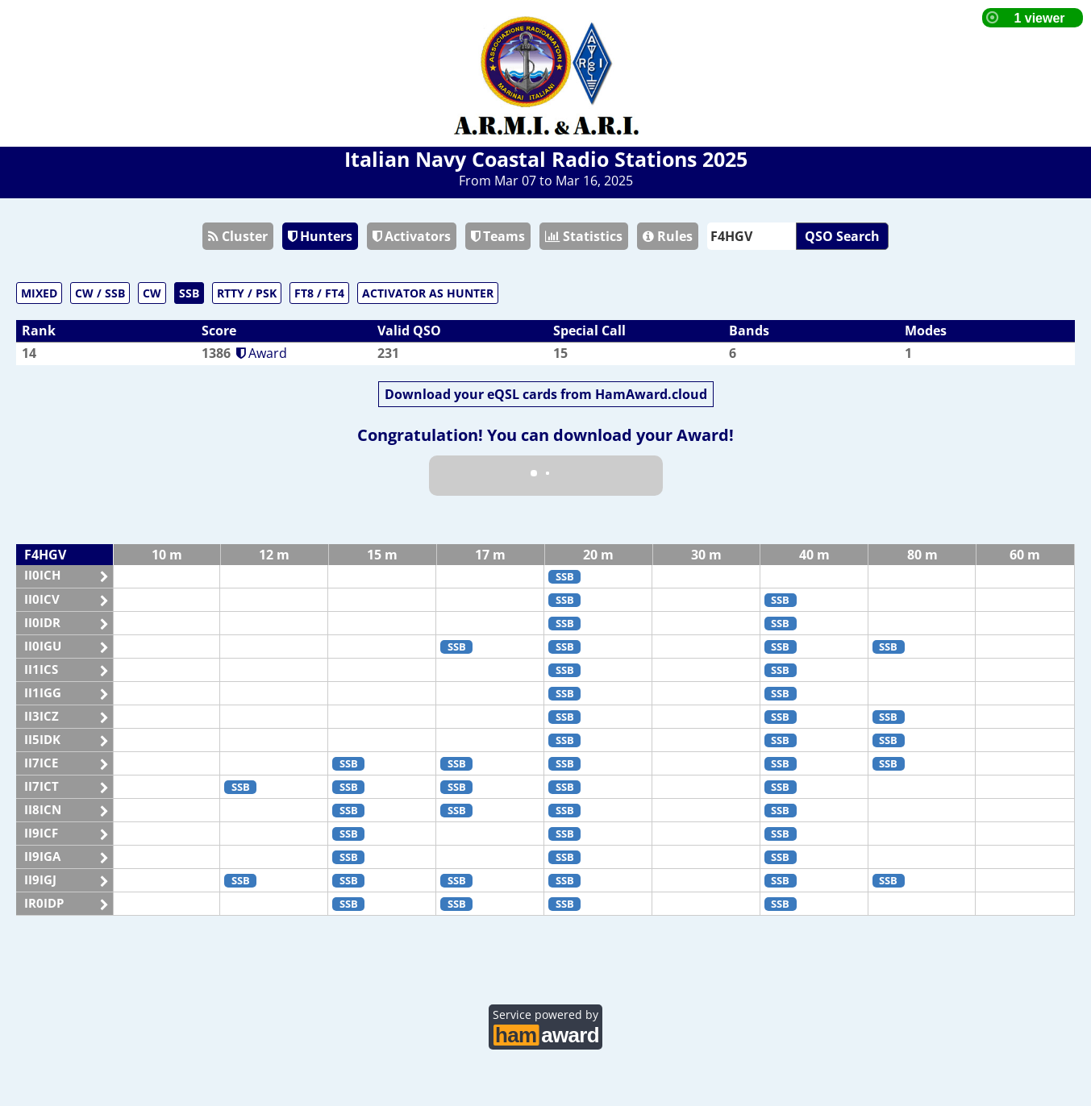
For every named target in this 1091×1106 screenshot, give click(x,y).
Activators (412, 236)
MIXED (39, 293)
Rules (668, 236)
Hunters (320, 236)
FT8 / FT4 (319, 293)
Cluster (238, 236)
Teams (498, 236)
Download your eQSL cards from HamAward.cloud (546, 394)
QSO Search (842, 236)
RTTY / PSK (247, 293)
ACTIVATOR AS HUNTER (427, 293)
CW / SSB (100, 293)
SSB (189, 293)
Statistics (584, 236)
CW (152, 293)
